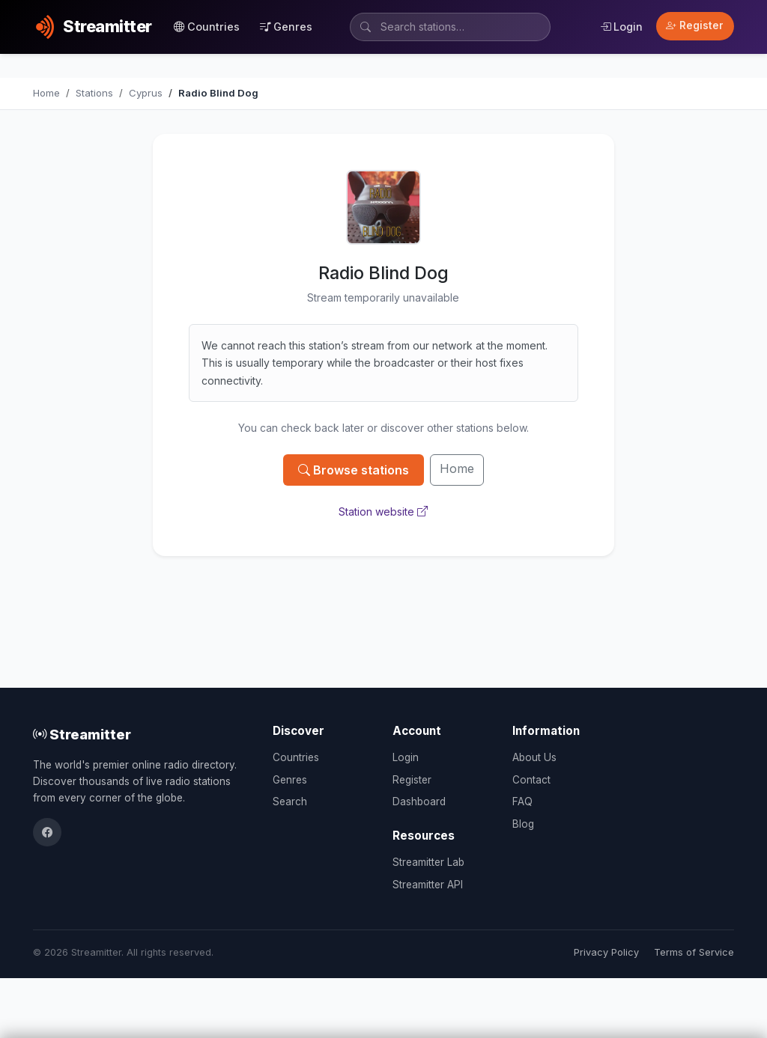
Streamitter (82, 734)
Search (290, 801)
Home (457, 468)
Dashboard (419, 801)
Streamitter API (427, 885)
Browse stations (353, 469)
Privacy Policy (606, 952)
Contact (531, 780)
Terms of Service (694, 952)
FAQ (522, 801)
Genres (286, 26)
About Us (534, 757)
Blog (523, 824)
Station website (383, 511)
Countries (207, 26)
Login (621, 26)
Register (695, 25)
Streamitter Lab (428, 862)
